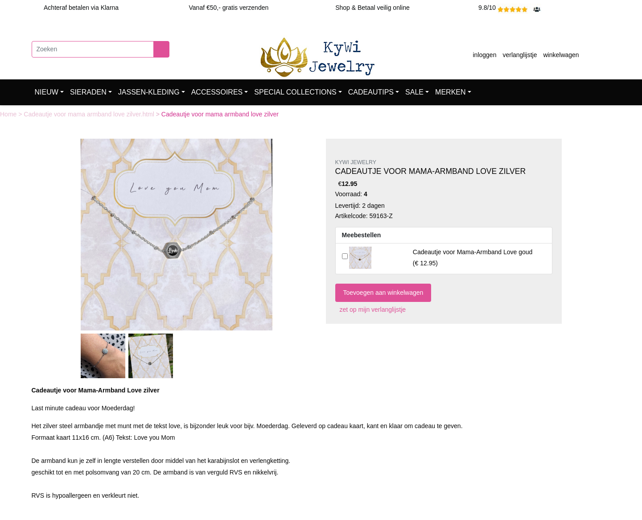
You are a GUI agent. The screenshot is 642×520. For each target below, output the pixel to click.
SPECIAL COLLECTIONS (295, 92)
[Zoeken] (93, 49)
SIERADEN (88, 92)
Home (9, 114)
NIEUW (46, 92)
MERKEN (450, 92)
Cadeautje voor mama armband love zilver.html (90, 114)
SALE (414, 92)
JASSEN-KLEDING (149, 92)
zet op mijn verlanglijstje (370, 309)
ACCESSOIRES (217, 92)
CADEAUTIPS (371, 92)
